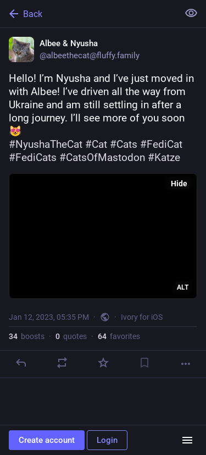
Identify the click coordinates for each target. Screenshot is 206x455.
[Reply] (20, 362)
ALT (182, 287)
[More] (185, 363)
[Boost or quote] (62, 362)
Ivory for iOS (142, 317)
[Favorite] (103, 362)
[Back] (88, 13)
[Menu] (187, 440)
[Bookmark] (144, 362)
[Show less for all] (191, 13)
